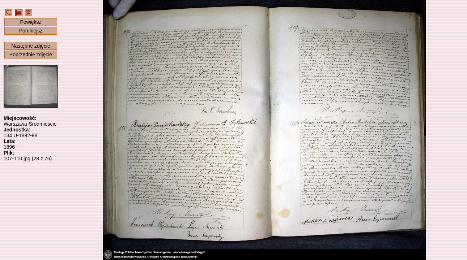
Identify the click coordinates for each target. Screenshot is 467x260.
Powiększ (30, 22)
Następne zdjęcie (30, 46)
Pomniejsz (31, 31)
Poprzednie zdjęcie (30, 54)
